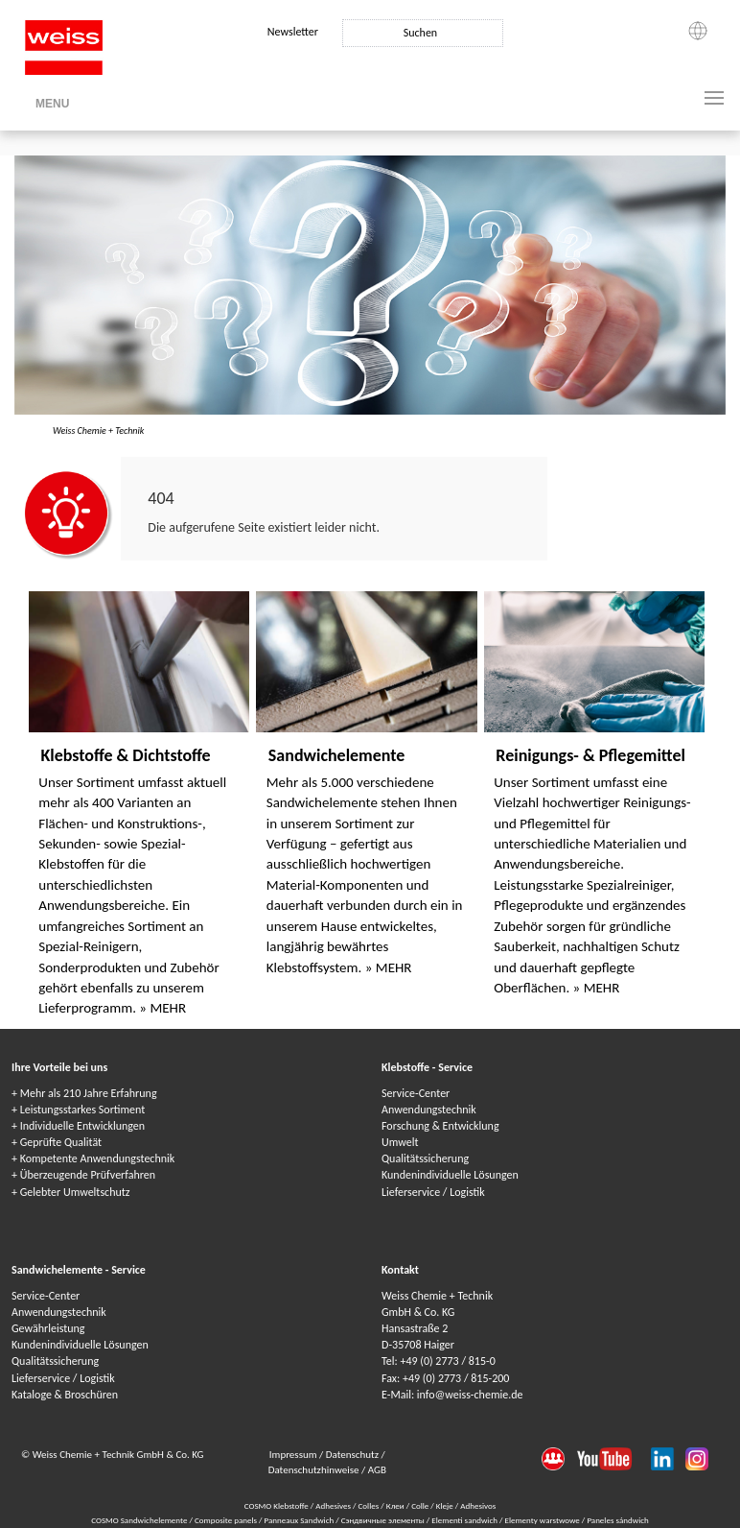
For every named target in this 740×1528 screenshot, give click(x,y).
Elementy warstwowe (542, 1520)
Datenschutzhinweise (314, 1470)
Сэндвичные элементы (384, 1520)
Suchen (420, 32)
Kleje (444, 1505)
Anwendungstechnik (429, 1109)
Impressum (294, 1454)
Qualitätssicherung (425, 1158)
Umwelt (400, 1142)
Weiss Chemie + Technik (98, 430)
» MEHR (162, 1007)
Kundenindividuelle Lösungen (450, 1175)
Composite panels (227, 1520)
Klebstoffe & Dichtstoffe (125, 755)
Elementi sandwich (465, 1520)
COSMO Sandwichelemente (140, 1520)
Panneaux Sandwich (300, 1520)
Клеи (395, 1505)
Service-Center (416, 1093)
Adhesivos (478, 1505)
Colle (419, 1505)
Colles (369, 1505)
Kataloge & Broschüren (65, 1394)
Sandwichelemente (336, 755)
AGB (377, 1470)
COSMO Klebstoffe (276, 1505)
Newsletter (292, 31)
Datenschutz (354, 1454)
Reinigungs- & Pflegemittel (590, 755)
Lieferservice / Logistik (433, 1192)
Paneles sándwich (617, 1520)
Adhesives (333, 1505)
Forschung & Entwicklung (440, 1126)
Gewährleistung (48, 1328)
